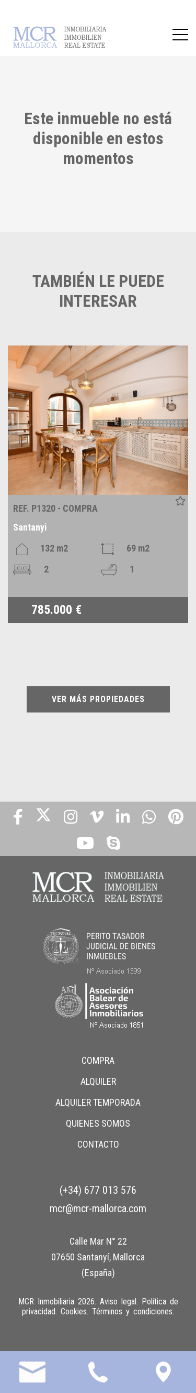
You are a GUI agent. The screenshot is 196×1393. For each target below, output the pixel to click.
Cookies (74, 1311)
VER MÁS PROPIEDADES (98, 699)
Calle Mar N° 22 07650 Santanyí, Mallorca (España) (98, 1257)
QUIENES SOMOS (98, 1123)
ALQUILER (98, 1081)
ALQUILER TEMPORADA (98, 1102)
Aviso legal (118, 1301)
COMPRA (98, 1060)
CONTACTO (98, 1144)
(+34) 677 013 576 (98, 1190)
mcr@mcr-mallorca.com (98, 1208)
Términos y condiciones (132, 1311)
